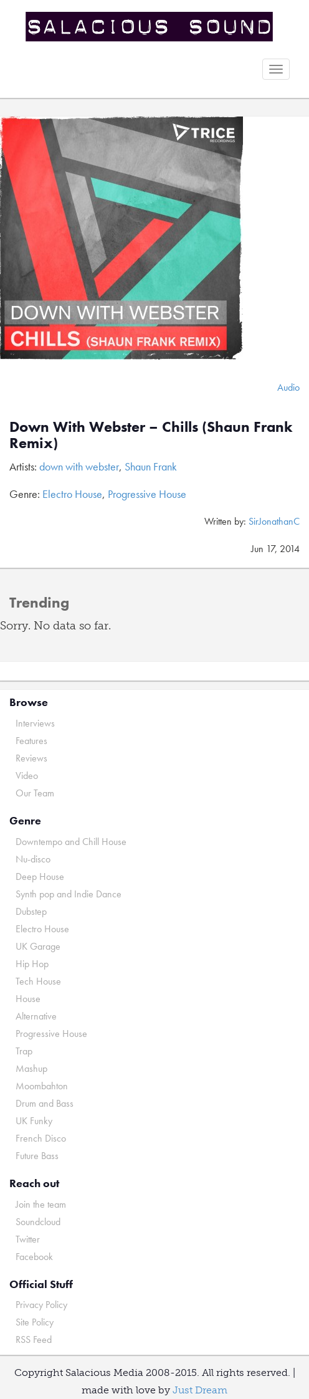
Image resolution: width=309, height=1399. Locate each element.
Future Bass (37, 1155)
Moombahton (42, 1085)
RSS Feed (34, 1339)
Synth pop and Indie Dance (68, 893)
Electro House (72, 494)
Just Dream (200, 1390)
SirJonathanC (274, 521)
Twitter (28, 1239)
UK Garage (38, 946)
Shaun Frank (151, 466)
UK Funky (34, 1120)
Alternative (36, 1016)
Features (31, 740)
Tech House (38, 981)
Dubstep (31, 911)
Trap (24, 1051)
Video (27, 775)
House (28, 998)
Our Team (35, 793)
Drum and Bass (45, 1103)
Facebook (34, 1256)
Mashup (31, 1068)
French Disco (41, 1138)
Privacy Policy (41, 1304)
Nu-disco (33, 859)
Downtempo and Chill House (71, 841)
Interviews (35, 723)
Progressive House (147, 494)
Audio (288, 387)
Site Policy (35, 1322)
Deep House (40, 876)
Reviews (31, 758)
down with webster (79, 466)
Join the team (41, 1204)
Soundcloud (38, 1221)
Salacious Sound (150, 26)
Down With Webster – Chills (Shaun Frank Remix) (151, 434)
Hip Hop (32, 963)
